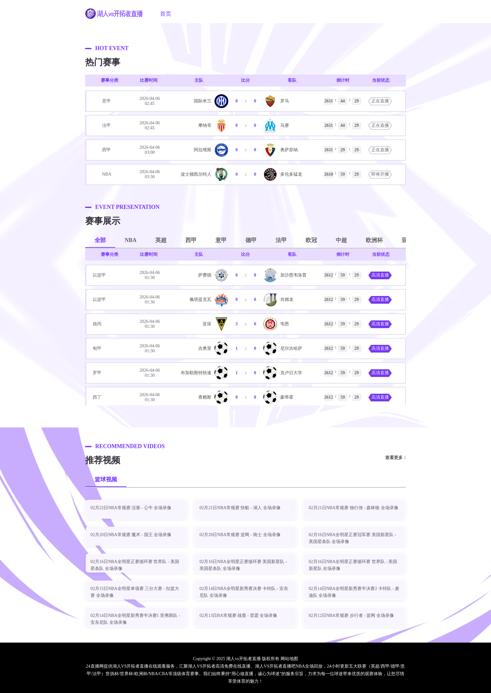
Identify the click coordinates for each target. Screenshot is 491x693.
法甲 (281, 240)
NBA (131, 240)
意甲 (221, 240)
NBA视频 (288, 14)
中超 (341, 240)
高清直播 (380, 275)
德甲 (251, 240)
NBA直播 (192, 14)
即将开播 (380, 174)
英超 (161, 240)
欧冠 (311, 240)
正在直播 (380, 101)
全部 (100, 240)
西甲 (191, 240)
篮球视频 (106, 479)
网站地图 (289, 658)
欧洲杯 (374, 240)
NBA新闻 (321, 14)
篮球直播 (256, 14)
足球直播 (224, 14)
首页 (165, 14)
